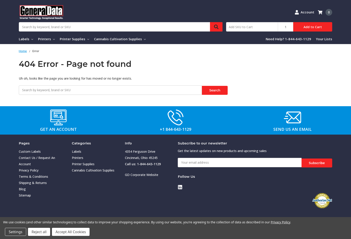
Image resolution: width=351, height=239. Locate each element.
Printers (46, 39)
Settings (15, 231)
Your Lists (324, 39)
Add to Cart (313, 27)
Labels (26, 39)
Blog (22, 188)
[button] (58, 117)
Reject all (39, 231)
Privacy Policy (29, 169)
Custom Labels (30, 151)
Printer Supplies (74, 39)
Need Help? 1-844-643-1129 (288, 39)
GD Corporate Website (141, 174)
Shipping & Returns (33, 182)
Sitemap (25, 194)
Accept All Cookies (71, 231)
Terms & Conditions (33, 176)
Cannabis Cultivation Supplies (120, 39)
